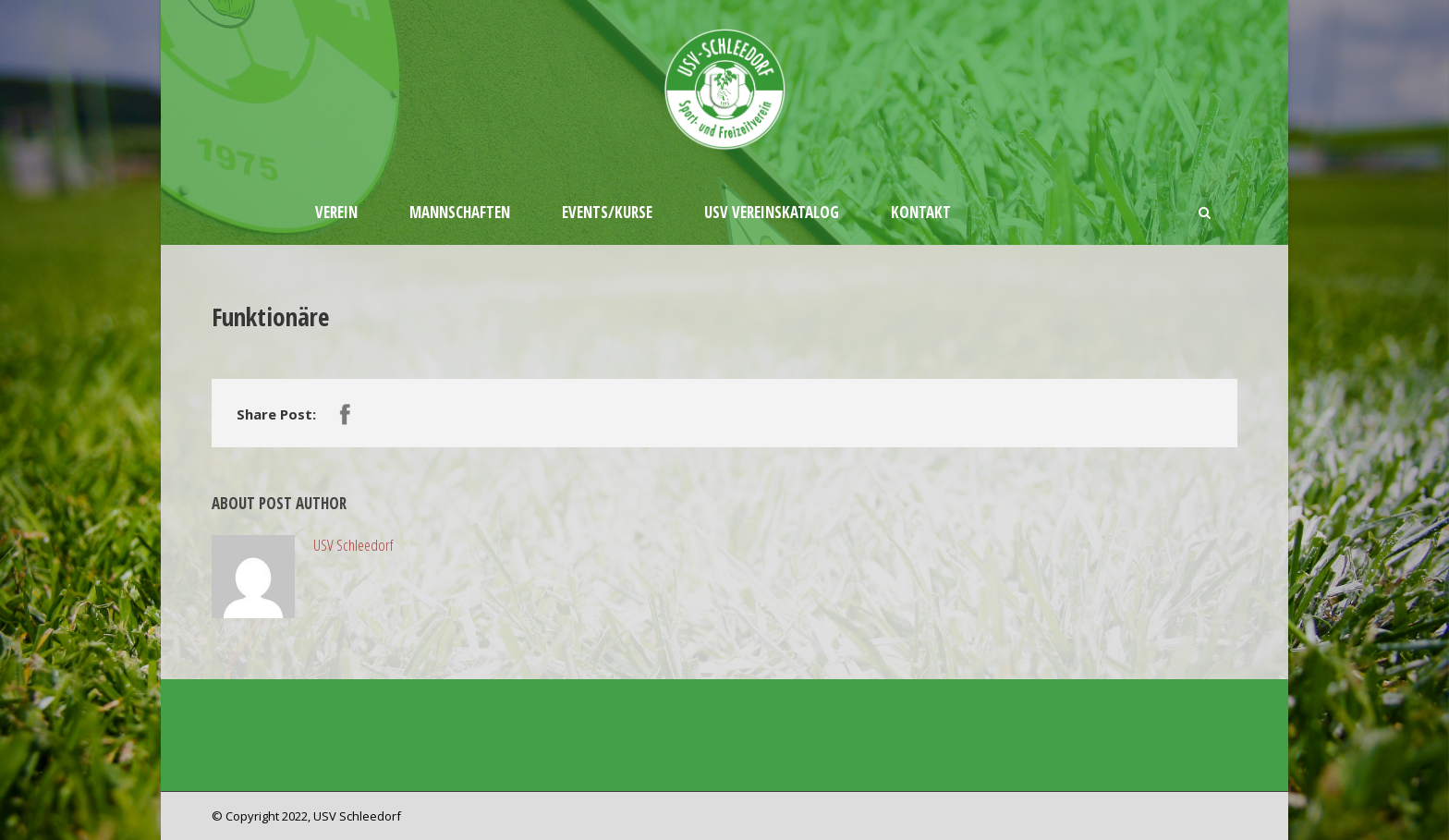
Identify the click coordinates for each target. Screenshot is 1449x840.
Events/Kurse (607, 212)
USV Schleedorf (353, 544)
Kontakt (921, 212)
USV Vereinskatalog (771, 212)
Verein (336, 212)
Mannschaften (459, 212)
